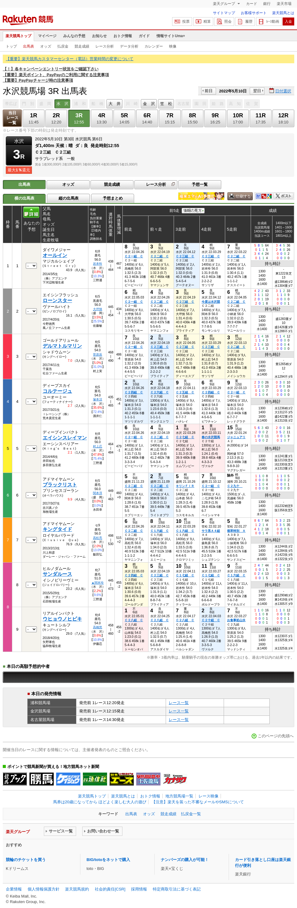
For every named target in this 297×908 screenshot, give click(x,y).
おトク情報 (123, 36)
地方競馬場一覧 (179, 796)
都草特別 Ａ (236, 530)
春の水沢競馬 (211, 437)
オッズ (45, 46)
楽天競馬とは (283, 13)
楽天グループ (224, 4)
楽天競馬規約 (77, 889)
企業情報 (14, 889)
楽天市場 (284, 4)
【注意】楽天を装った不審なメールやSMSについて (198, 802)
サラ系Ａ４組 (211, 530)
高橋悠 (97, 627)
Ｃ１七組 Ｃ (185, 575)
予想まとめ (113, 198)
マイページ (47, 36)
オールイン (55, 255)
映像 (172, 46)
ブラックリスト (60, 484)
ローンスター (57, 300)
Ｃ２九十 (234, 486)
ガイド (144, 36)
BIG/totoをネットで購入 (108, 859)
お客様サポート (254, 13)
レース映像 (208, 796)
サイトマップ (224, 13)
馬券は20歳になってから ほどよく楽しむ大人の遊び (99, 802)
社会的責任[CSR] (110, 889)
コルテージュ (57, 391)
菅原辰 (97, 354)
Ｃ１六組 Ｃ (159, 530)
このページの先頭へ (276, 736)
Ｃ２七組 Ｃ (185, 437)
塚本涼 (97, 399)
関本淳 (97, 493)
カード (251, 4)
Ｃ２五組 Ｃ (185, 392)
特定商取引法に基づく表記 (177, 889)
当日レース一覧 (12, 118)
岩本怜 (97, 263)
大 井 (115, 103)
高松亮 (97, 538)
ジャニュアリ (236, 437)
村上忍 (97, 446)
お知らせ (99, 36)
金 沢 (149, 103)
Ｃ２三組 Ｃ (185, 256)
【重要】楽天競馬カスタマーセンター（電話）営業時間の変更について (69, 59)
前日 (209, 90)
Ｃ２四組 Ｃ (134, 392)
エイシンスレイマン (65, 437)
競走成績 (82, 46)
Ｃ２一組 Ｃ (134, 256)
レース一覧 (179, 702)
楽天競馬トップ (18, 36)
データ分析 (129, 46)
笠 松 (166, 103)
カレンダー (154, 46)
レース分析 (104, 46)
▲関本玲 (97, 582)
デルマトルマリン (62, 346)
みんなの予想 (74, 36)
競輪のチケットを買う (26, 859)
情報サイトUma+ (170, 36)
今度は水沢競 (211, 301)
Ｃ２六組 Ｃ (159, 392)
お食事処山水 (236, 620)
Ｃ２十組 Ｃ (211, 620)
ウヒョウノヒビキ (62, 619)
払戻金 (62, 46)
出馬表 (28, 46)
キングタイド (57, 529)
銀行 (267, 4)
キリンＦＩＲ (185, 486)
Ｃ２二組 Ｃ (159, 256)
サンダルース (57, 574)
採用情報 (139, 889)
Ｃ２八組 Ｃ (134, 620)
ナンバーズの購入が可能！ (185, 859)
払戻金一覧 (191, 814)
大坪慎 (97, 309)
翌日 (257, 90)
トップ (11, 46)
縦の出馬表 (69, 198)
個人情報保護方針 (44, 889)
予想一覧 (200, 184)
